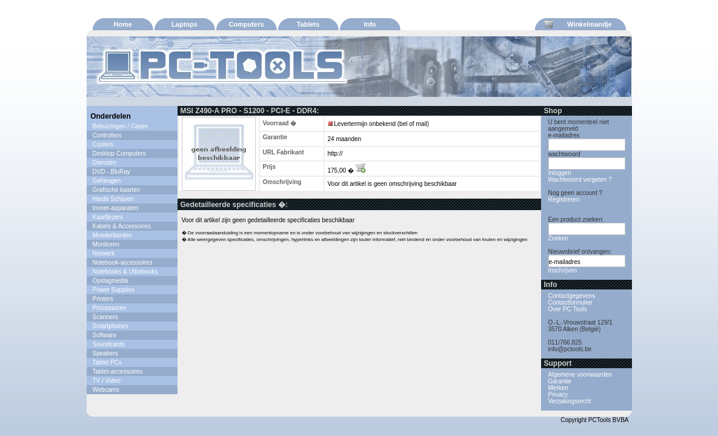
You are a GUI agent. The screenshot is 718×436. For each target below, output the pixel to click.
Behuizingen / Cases (120, 126)
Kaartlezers (108, 217)
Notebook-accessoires (123, 262)
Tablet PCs (107, 362)
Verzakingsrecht (569, 401)
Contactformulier (570, 302)
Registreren (564, 199)
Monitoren (106, 244)
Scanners (105, 317)
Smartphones (110, 326)
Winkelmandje (578, 24)
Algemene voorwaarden (580, 374)
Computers (246, 24)
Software (104, 335)
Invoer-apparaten (116, 208)
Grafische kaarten (117, 190)
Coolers (103, 144)
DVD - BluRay (111, 171)
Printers (103, 299)
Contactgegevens (572, 295)
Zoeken (558, 238)
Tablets (308, 24)
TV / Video (107, 380)
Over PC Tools (567, 309)
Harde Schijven (113, 199)
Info (370, 24)
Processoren (110, 308)
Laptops (184, 24)
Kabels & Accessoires (122, 226)
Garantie (559, 381)
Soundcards (109, 344)
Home (122, 24)
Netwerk (104, 253)
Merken (558, 388)
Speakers (105, 353)
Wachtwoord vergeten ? (580, 179)
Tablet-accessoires (118, 371)
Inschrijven (562, 270)
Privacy (558, 394)
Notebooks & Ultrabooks (125, 271)
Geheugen (107, 180)
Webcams (106, 389)
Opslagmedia (110, 280)
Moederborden (112, 235)
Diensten (104, 162)
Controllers (107, 135)
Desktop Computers (119, 153)
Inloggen (559, 173)
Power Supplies (114, 289)
